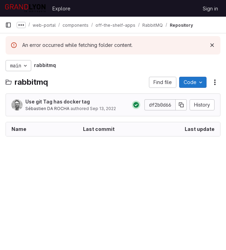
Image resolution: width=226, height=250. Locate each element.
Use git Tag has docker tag (57, 102)
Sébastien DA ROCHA (47, 108)
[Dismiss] (212, 45)
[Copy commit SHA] (181, 104)
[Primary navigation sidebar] (8, 25)
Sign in (210, 8)
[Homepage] (25, 8)
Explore (61, 8)
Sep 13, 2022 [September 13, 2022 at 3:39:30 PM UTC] (103, 108)
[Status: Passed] (136, 105)
